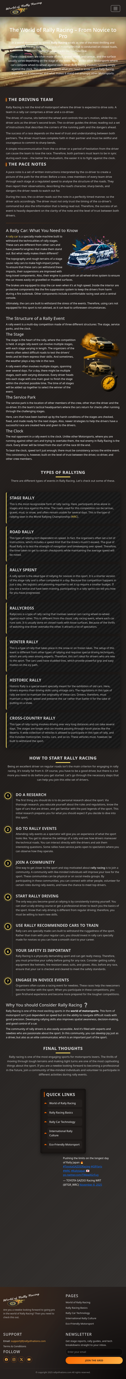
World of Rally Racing (62, 1103)
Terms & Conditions (14, 1346)
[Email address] (94, 1352)
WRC (74, 516)
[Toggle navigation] (115, 8)
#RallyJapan (78, 1171)
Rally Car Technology (62, 1122)
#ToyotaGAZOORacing (76, 1166)
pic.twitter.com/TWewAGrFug (81, 1175)
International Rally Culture (61, 1133)
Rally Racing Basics (61, 1112)
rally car (13, 236)
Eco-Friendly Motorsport (64, 1144)
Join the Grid (94, 1360)
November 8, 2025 (90, 1184)
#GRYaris (96, 1166)
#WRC (66, 1171)
